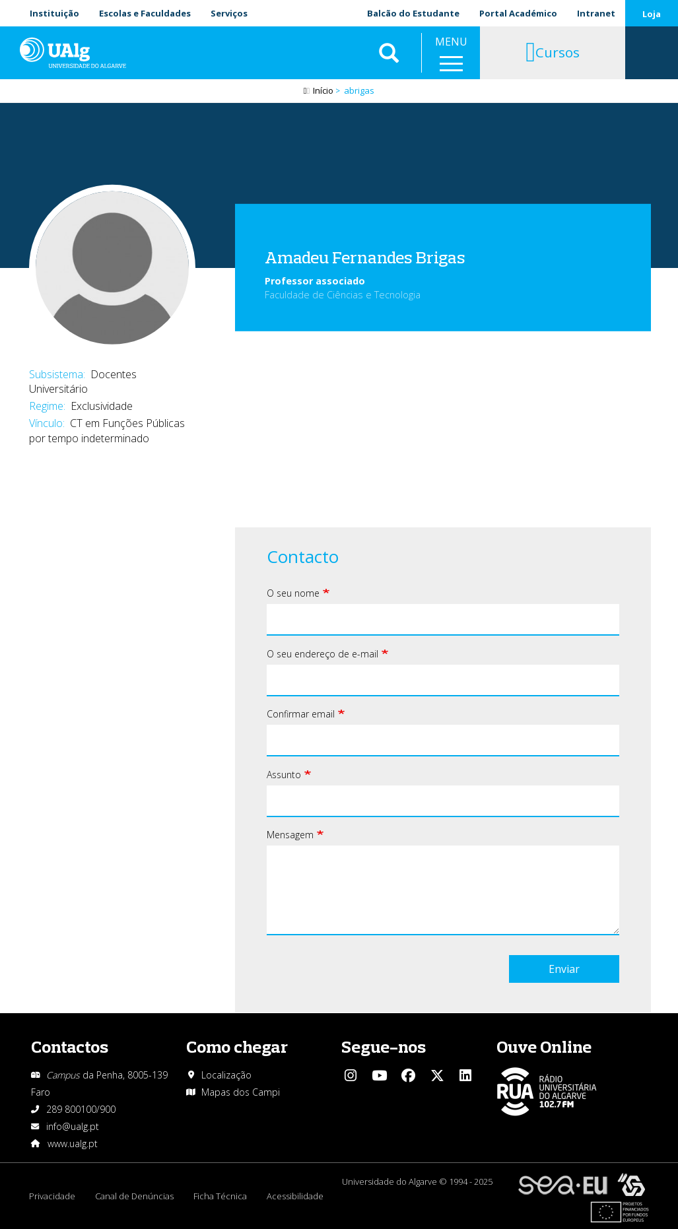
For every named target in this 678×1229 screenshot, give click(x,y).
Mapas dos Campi (240, 1092)
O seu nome (293, 593)
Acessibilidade (295, 1196)
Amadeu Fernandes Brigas (365, 257)
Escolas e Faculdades (145, 13)
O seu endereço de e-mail (322, 654)
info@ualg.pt (72, 1126)
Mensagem (290, 834)
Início (323, 90)
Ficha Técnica (220, 1196)
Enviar (564, 969)
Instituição (54, 13)
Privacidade (52, 1196)
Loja (651, 14)
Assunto (284, 774)
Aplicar (388, 52)
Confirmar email (301, 714)
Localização (226, 1075)
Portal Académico (518, 13)
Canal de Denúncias (134, 1196)
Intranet (596, 13)
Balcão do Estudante (413, 13)
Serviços (229, 13)
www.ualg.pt (73, 1143)
